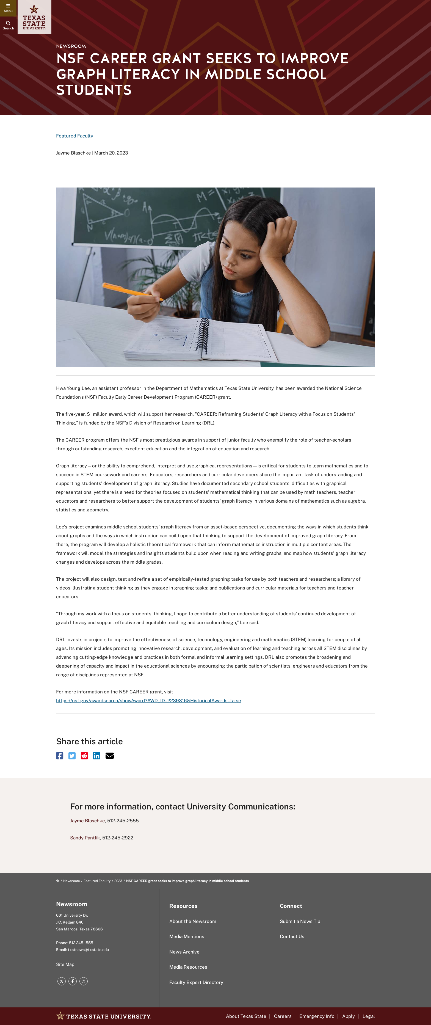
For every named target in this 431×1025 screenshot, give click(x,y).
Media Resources (188, 967)
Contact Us (292, 936)
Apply (348, 1016)
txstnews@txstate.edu (88, 949)
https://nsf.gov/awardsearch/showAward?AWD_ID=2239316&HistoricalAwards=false (148, 700)
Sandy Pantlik (85, 838)
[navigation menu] (8, 8)
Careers (283, 1016)
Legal (369, 1016)
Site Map (65, 964)
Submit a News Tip (300, 921)
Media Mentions (186, 936)
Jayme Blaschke (87, 820)
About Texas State (246, 1016)
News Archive (184, 952)
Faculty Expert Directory (196, 982)
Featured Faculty (74, 136)
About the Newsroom (192, 921)
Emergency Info (317, 1016)
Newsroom (71, 46)
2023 (118, 881)
